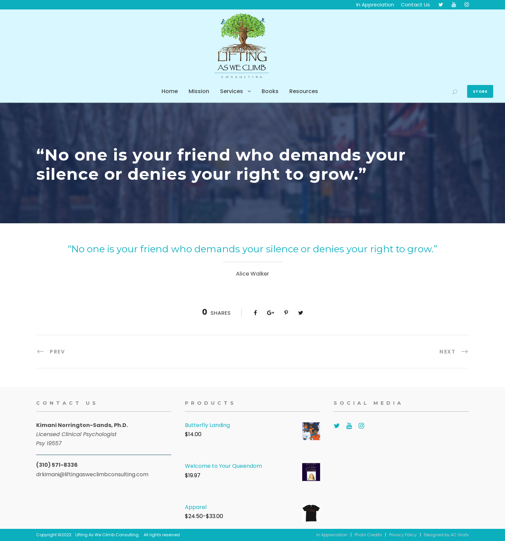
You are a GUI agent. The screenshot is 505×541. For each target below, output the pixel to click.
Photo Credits (368, 535)
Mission (199, 91)
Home (170, 91)
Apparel (196, 507)
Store (480, 91)
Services (231, 91)
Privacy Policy (403, 535)
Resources (303, 91)
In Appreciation (375, 4)
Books (270, 91)
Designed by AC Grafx (446, 535)
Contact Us (415, 4)
